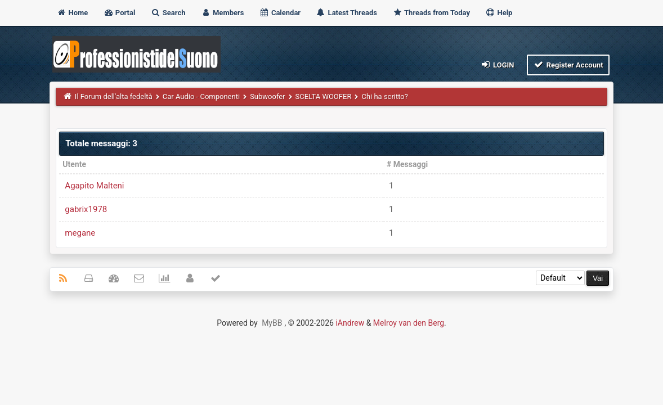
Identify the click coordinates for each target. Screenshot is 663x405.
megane (80, 233)
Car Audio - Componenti (201, 96)
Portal (120, 12)
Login (497, 64)
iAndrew (349, 322)
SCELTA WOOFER (323, 96)
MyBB (272, 322)
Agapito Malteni (94, 186)
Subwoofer (267, 96)
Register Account (568, 64)
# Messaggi (407, 164)
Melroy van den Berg (408, 322)
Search (168, 12)
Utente (74, 164)
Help (498, 12)
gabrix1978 (86, 209)
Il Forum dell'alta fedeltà (114, 96)
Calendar (280, 12)
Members (222, 12)
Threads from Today (431, 12)
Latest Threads (346, 12)
